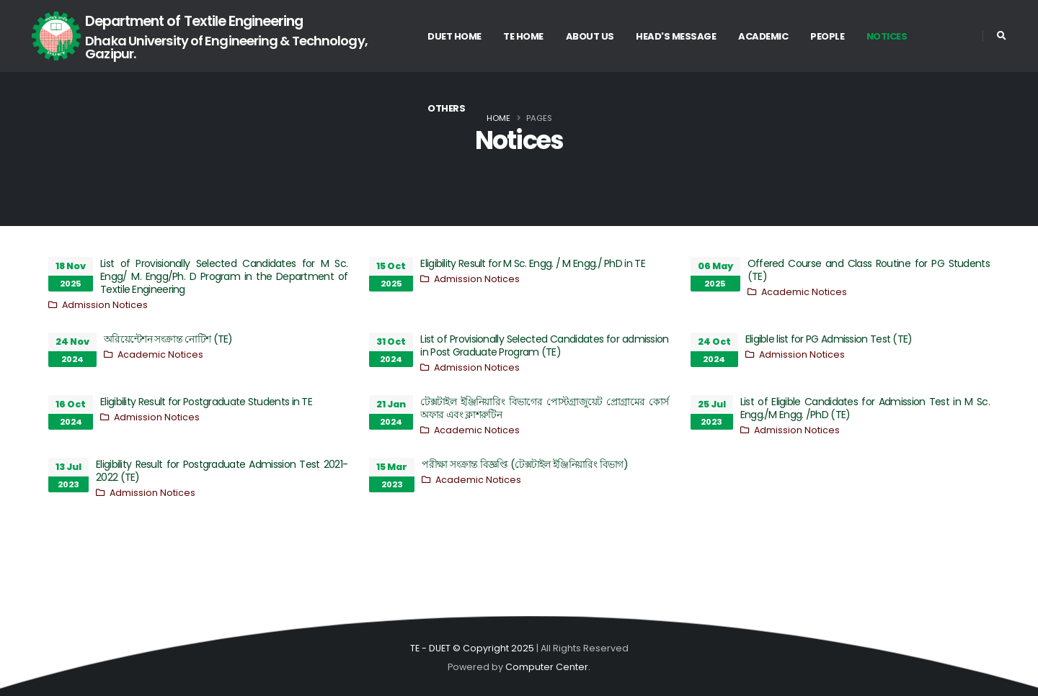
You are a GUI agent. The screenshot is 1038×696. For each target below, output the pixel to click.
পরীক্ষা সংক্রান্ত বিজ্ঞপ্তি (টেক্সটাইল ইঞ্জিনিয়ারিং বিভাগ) (525, 464)
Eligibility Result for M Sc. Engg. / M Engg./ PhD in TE (532, 263)
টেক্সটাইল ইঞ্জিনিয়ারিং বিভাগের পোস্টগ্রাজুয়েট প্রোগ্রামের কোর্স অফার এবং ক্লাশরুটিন (544, 408)
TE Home (523, 36)
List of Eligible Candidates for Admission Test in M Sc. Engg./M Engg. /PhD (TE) (865, 408)
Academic (763, 36)
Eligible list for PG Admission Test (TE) (829, 339)
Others (446, 108)
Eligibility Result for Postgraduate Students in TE (206, 401)
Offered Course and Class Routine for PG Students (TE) (869, 270)
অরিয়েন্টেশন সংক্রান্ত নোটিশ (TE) (168, 339)
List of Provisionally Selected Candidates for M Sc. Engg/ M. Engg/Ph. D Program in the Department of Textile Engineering (223, 276)
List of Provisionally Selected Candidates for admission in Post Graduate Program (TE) (544, 345)
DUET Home (454, 36)
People (827, 36)
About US (590, 36)
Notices (887, 36)
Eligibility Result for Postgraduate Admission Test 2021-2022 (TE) (221, 470)
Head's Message (676, 36)
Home (498, 118)
